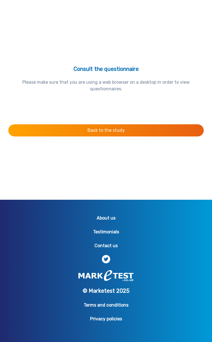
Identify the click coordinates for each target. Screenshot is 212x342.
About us (106, 218)
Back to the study (106, 130)
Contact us (106, 245)
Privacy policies (106, 319)
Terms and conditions (106, 305)
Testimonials (106, 232)
